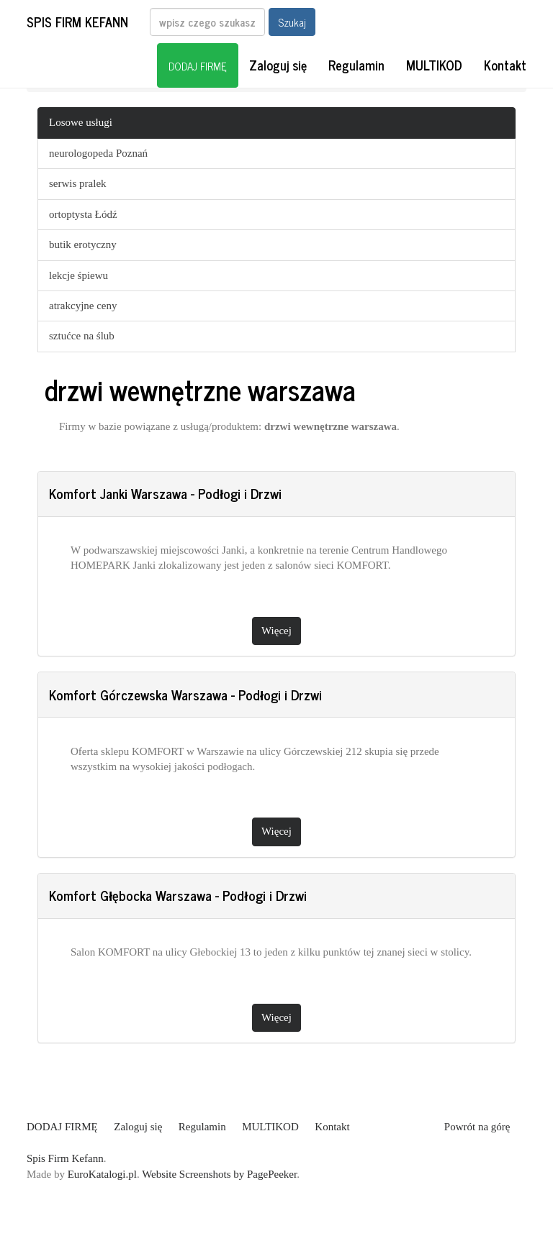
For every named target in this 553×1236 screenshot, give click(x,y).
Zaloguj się (278, 64)
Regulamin (356, 64)
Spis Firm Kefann (77, 21)
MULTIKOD (434, 64)
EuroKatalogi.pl (102, 1174)
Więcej (276, 630)
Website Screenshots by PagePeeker (219, 1174)
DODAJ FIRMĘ (197, 66)
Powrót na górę (477, 1126)
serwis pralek (78, 183)
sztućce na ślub (81, 336)
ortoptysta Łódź (83, 214)
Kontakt (505, 64)
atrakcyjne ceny (83, 305)
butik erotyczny (83, 244)
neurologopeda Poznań (98, 153)
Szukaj (292, 22)
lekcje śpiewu (78, 275)
